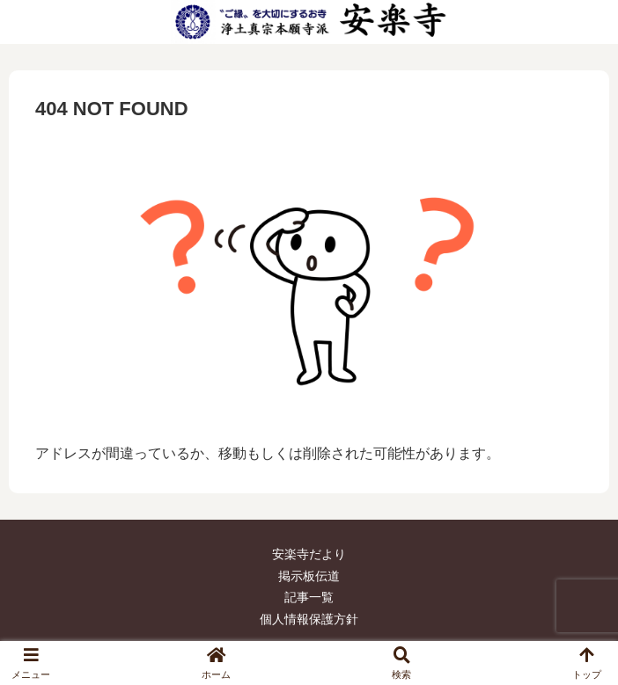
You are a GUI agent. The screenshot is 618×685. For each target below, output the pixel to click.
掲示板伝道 (309, 576)
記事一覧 (309, 597)
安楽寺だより (309, 554)
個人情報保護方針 (309, 619)
